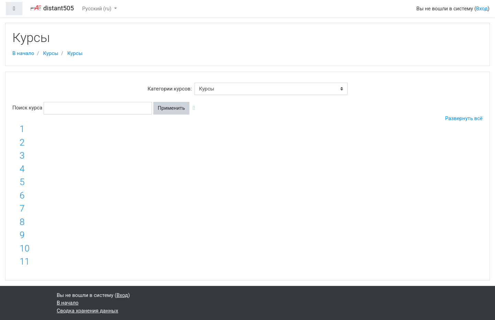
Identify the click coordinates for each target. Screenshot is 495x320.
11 (25, 261)
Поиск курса (27, 108)
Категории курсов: (169, 89)
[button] (195, 108)
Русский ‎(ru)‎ (97, 9)
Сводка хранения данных (87, 311)
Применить (171, 108)
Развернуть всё (464, 118)
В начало (23, 53)
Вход (482, 9)
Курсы (50, 53)
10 (25, 248)
